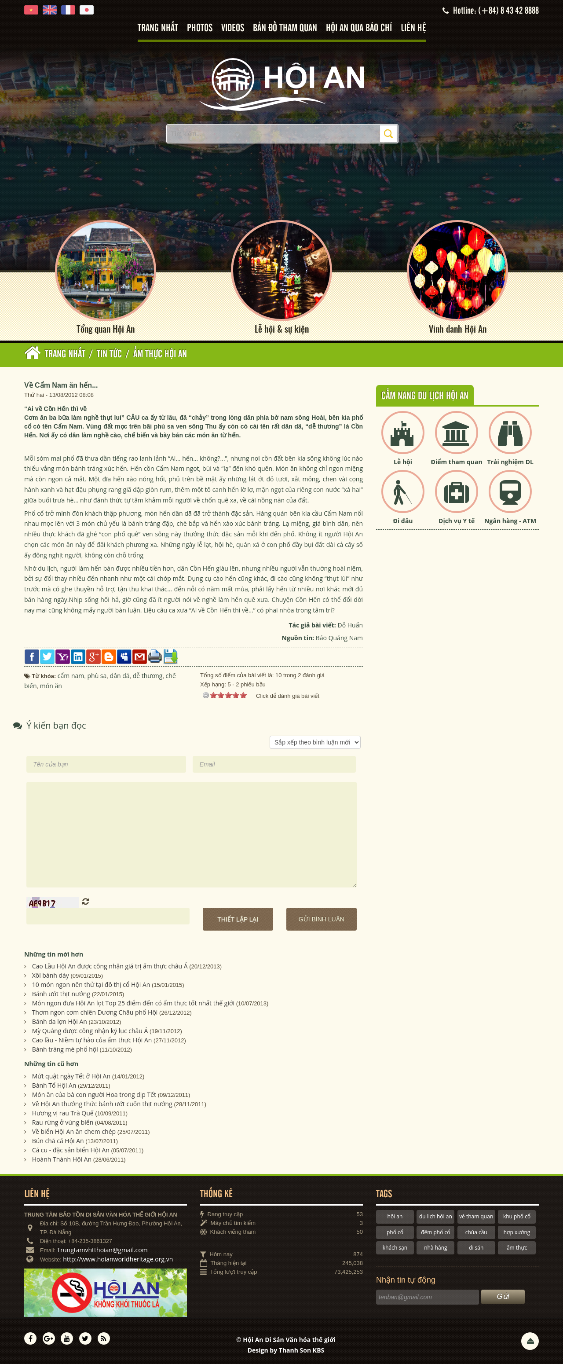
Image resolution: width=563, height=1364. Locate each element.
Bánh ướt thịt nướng (61, 994)
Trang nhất (158, 28)
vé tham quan (476, 1216)
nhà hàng (435, 1247)
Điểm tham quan (457, 462)
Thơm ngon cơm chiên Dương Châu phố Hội (95, 1012)
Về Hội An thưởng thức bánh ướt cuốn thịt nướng (102, 1104)
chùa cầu (476, 1232)
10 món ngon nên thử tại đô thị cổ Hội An (91, 985)
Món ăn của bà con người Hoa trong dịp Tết (94, 1094)
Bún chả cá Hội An (58, 1141)
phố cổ (395, 1232)
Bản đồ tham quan (285, 28)
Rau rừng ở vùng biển (63, 1122)
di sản (476, 1247)
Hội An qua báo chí (359, 28)
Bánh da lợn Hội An (59, 1022)
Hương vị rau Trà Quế (63, 1113)
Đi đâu (403, 521)
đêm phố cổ (435, 1232)
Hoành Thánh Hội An (62, 1159)
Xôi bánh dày (50, 976)
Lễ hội (403, 462)
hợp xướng (517, 1232)
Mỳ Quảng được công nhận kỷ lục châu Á (90, 1031)
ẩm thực (517, 1247)
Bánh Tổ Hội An (54, 1085)
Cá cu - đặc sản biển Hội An (71, 1150)
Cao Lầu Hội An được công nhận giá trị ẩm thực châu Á (110, 966)
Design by (286, 1350)
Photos (199, 28)
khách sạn (395, 1247)
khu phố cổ (516, 1216)
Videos (232, 28)
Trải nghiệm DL (510, 462)
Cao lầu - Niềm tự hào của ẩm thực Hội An (92, 1040)
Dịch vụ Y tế (457, 521)
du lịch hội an (435, 1216)
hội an (395, 1216)
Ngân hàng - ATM (510, 521)
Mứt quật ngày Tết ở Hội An (71, 1076)
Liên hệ (413, 28)
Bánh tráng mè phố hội (65, 1049)
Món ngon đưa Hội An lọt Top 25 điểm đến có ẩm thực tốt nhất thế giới (133, 1003)
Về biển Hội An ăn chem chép (74, 1131)
